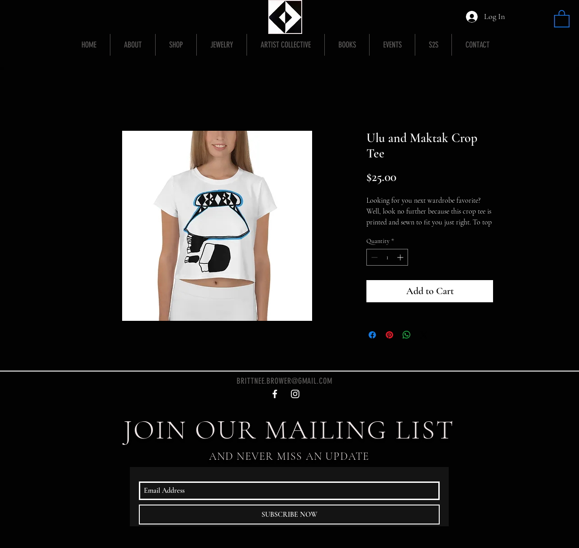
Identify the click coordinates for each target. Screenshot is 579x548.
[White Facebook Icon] (274, 394)
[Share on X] (423, 334)
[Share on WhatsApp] (406, 334)
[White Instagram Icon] (295, 394)
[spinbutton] (387, 257)
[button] (562, 18)
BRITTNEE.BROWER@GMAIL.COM (284, 381)
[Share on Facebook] (372, 334)
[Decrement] (373, 257)
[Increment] (401, 257)
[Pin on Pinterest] (389, 334)
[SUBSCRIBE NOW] (289, 514)
